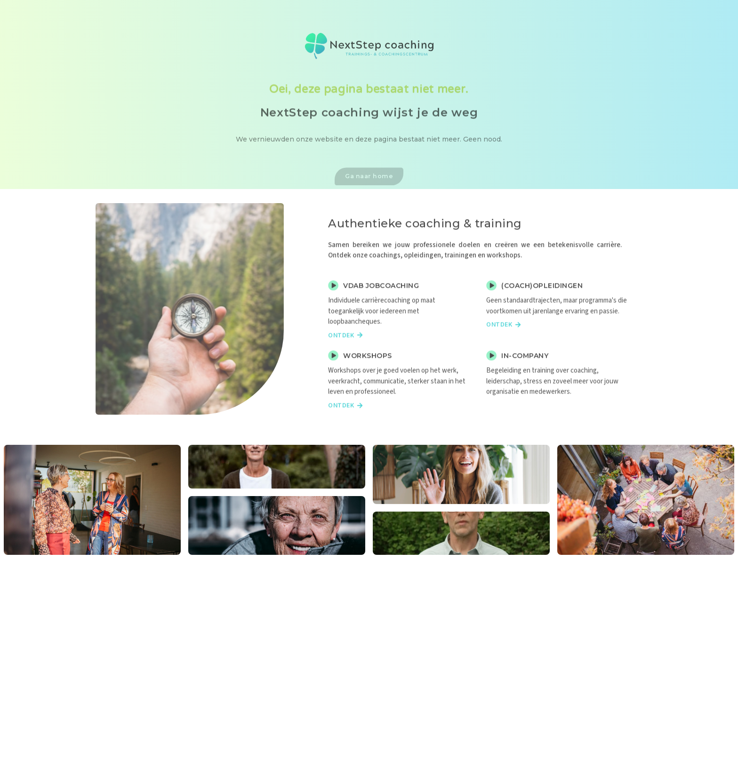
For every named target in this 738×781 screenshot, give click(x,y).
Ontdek (345, 352)
